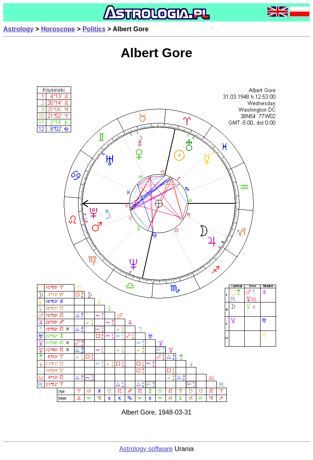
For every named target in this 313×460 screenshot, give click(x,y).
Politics (94, 29)
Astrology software (146, 448)
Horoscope (58, 29)
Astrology (18, 29)
